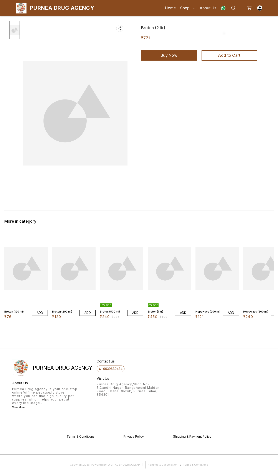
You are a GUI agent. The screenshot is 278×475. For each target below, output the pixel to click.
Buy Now (169, 55)
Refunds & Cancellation (162, 464)
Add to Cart (229, 55)
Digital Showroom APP (125, 464)
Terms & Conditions (195, 464)
